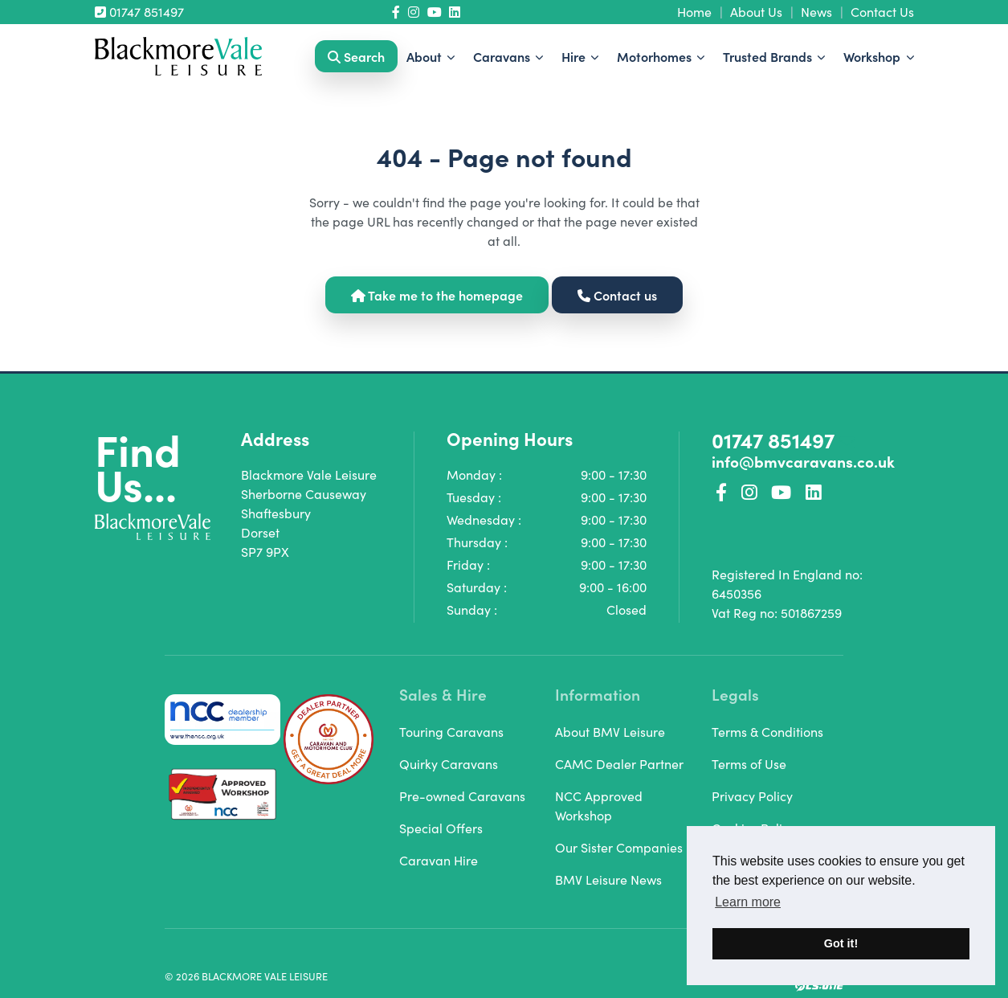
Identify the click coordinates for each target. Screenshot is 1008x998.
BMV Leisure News (608, 879)
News (816, 11)
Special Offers (441, 828)
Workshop (873, 56)
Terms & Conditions (767, 731)
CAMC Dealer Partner (619, 763)
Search (356, 56)
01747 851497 (139, 11)
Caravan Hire (438, 860)
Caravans (503, 56)
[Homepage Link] (178, 54)
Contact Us (882, 11)
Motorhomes (656, 56)
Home (694, 11)
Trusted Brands (769, 56)
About (425, 56)
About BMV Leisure (610, 731)
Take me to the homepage (437, 295)
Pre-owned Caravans (462, 795)
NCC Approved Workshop (599, 805)
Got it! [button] (841, 943)
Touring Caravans (451, 731)
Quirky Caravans (448, 763)
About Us (756, 11)
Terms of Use (749, 763)
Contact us (617, 295)
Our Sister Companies (619, 847)
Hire (575, 56)
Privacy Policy (752, 795)
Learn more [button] (748, 902)
